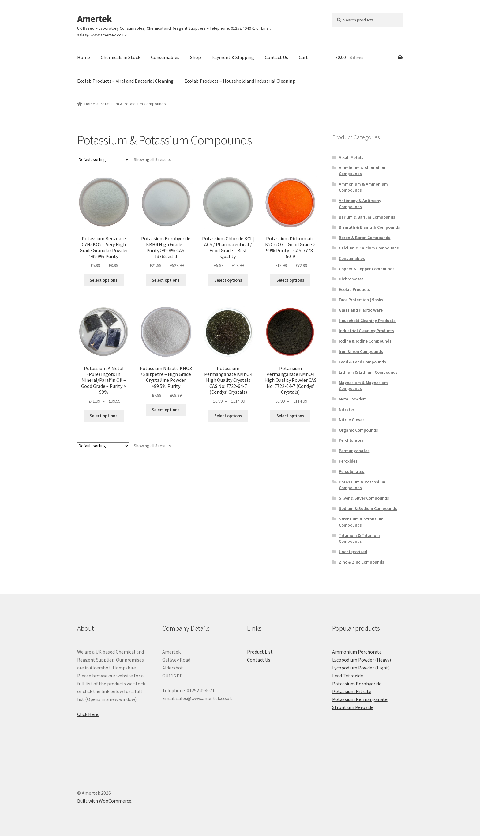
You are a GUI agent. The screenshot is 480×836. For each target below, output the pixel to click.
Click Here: (88, 714)
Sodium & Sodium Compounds (368, 508)
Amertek (94, 19)
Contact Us (276, 57)
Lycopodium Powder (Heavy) (361, 660)
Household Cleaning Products (367, 320)
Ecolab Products (354, 289)
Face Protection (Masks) (362, 299)
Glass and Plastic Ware (361, 310)
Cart (303, 57)
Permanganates (354, 450)
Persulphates (351, 471)
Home (83, 57)
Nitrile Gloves (352, 419)
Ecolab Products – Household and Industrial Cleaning (239, 81)
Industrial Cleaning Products (366, 330)
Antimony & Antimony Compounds (360, 203)
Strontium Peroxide (352, 707)
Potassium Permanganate (360, 699)
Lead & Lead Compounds (362, 362)
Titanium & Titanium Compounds (359, 538)
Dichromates (351, 279)
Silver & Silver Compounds (364, 498)
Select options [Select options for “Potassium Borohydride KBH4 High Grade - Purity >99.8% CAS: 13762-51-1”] (166, 280)
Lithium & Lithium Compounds (368, 372)
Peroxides (348, 461)
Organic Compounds (358, 430)
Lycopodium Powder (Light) (361, 668)
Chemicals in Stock (120, 57)
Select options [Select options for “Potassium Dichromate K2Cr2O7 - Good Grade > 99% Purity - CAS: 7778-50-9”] (290, 280)
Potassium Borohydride (356, 683)
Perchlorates (351, 440)
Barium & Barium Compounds (367, 217)
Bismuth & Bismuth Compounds (369, 227)
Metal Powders (353, 399)
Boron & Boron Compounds (364, 237)
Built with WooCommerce (104, 801)
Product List (260, 652)
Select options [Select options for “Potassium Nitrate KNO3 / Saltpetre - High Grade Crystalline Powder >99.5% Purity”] (166, 409)
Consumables (165, 57)
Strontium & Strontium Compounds (361, 522)
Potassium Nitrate (351, 691)
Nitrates (347, 409)
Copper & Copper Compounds (367, 269)
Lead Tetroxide (347, 676)
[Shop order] (103, 159)
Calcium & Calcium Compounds (369, 248)
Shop (195, 57)
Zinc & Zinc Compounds (361, 562)
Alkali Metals (351, 157)
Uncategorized (353, 551)
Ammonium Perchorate (357, 652)
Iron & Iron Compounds (361, 351)
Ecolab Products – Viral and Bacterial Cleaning (125, 81)
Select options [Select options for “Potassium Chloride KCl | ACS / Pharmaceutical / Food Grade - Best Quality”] (228, 280)
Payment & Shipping (233, 57)
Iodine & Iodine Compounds (365, 341)
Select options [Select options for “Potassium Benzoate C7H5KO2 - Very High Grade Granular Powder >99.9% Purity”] (104, 280)
